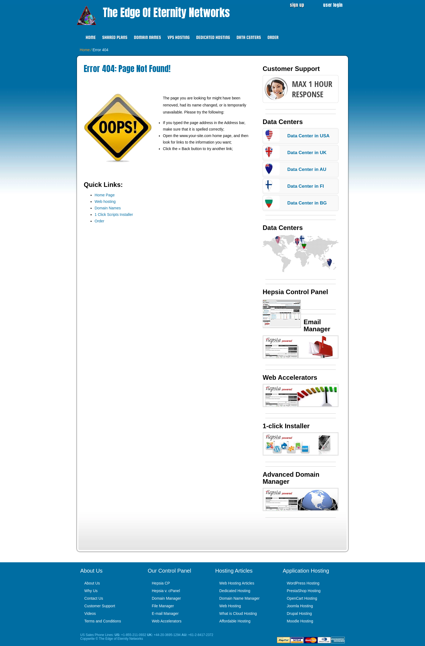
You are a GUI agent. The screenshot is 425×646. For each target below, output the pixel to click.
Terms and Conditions (102, 621)
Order (273, 37)
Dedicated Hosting (213, 37)
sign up (297, 5)
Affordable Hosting (234, 621)
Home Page (105, 195)
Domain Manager (166, 598)
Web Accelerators (166, 621)
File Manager (163, 606)
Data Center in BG (307, 203)
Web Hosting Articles (236, 583)
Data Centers (249, 37)
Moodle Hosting (300, 621)
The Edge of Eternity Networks (166, 12)
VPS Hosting (179, 37)
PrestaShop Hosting (304, 591)
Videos (90, 613)
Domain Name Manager (239, 598)
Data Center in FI (305, 186)
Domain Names (147, 37)
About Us (92, 583)
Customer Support (99, 606)
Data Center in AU (306, 169)
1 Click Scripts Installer (114, 214)
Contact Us (93, 598)
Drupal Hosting (299, 613)
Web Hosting (230, 606)
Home (91, 37)
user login (333, 5)
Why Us (91, 591)
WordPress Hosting (303, 583)
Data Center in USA (308, 135)
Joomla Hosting (300, 606)
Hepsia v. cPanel (166, 591)
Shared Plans (114, 37)
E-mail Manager (165, 613)
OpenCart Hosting (302, 598)
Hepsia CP (161, 583)
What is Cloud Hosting (238, 613)
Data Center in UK (307, 152)
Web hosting (105, 201)
